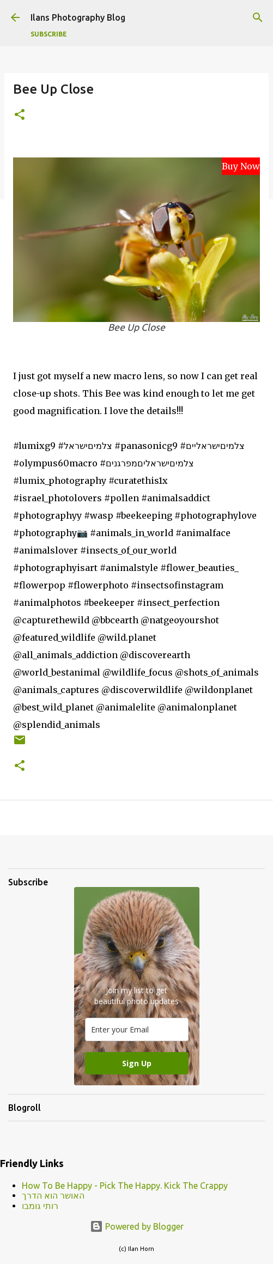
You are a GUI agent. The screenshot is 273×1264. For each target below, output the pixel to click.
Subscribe (49, 34)
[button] (19, 115)
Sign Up (136, 1063)
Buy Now (241, 166)
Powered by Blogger (137, 1226)
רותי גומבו (40, 1206)
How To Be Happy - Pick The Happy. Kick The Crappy (125, 1185)
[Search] (257, 17)
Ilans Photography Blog (78, 17)
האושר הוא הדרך (53, 1195)
